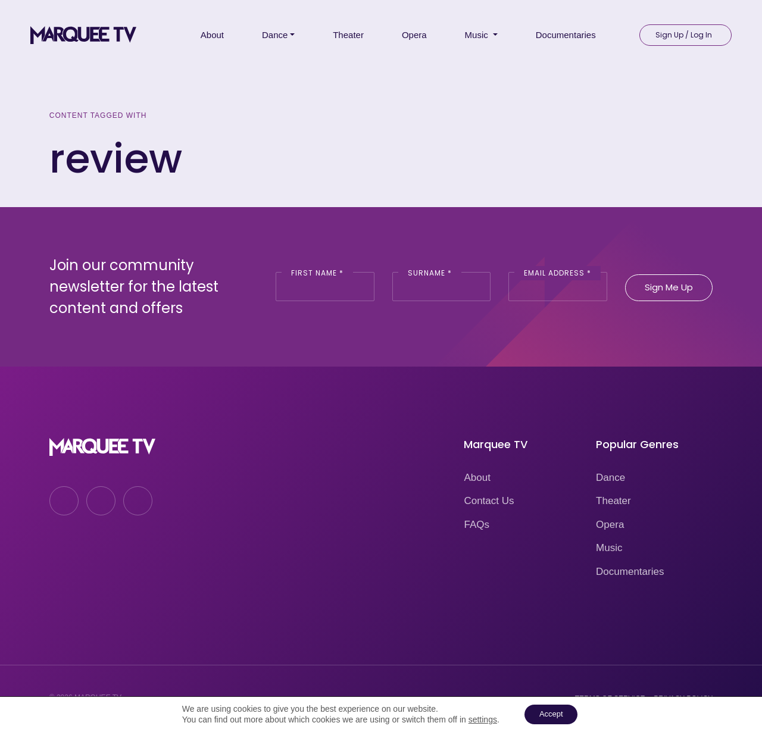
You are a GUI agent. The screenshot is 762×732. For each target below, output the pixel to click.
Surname (430, 273)
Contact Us (489, 500)
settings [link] (478, 719)
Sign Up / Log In (683, 30)
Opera (610, 524)
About (477, 477)
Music (609, 547)
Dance (610, 477)
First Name (317, 273)
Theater (613, 500)
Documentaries (630, 571)
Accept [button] (551, 713)
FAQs (476, 524)
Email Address (557, 273)
